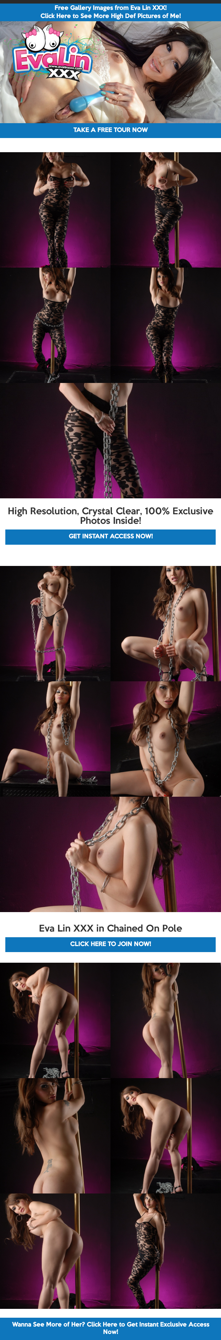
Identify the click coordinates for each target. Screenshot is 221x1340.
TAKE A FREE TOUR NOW (110, 130)
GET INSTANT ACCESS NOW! (111, 536)
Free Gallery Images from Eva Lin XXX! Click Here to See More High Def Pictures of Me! (110, 12)
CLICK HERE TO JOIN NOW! (110, 944)
